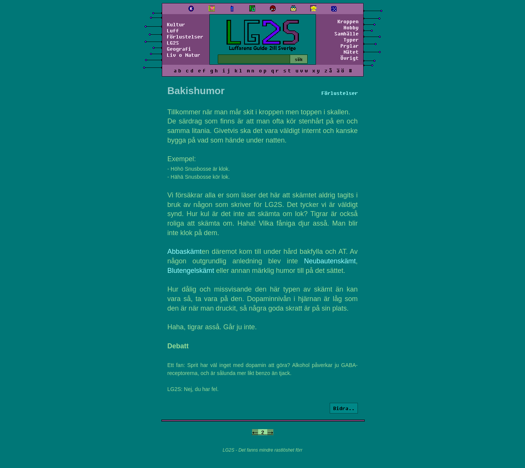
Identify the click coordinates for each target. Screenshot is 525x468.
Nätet (351, 52)
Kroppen (348, 21)
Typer (351, 40)
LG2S (173, 43)
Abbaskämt (185, 251)
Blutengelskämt (191, 270)
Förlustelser (185, 37)
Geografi (179, 49)
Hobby (351, 27)
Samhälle (346, 33)
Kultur (176, 24)
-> (270, 432)
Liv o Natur (183, 55)
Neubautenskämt (330, 261)
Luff (173, 30)
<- (255, 432)
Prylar (349, 46)
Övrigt (349, 58)
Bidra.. (343, 408)
